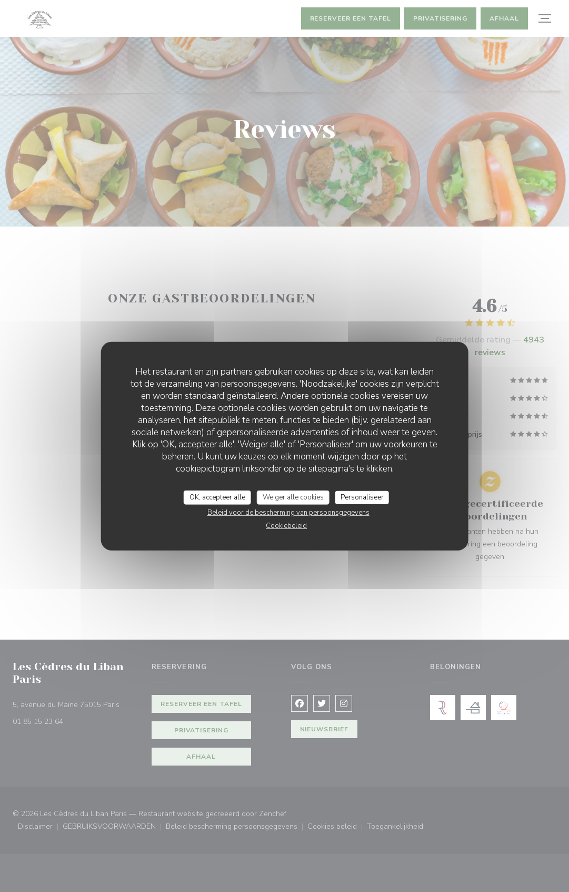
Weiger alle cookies (293, 497)
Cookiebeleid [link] (286, 526)
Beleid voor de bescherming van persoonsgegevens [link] (288, 512)
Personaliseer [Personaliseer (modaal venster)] (362, 497)
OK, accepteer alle (217, 497)
